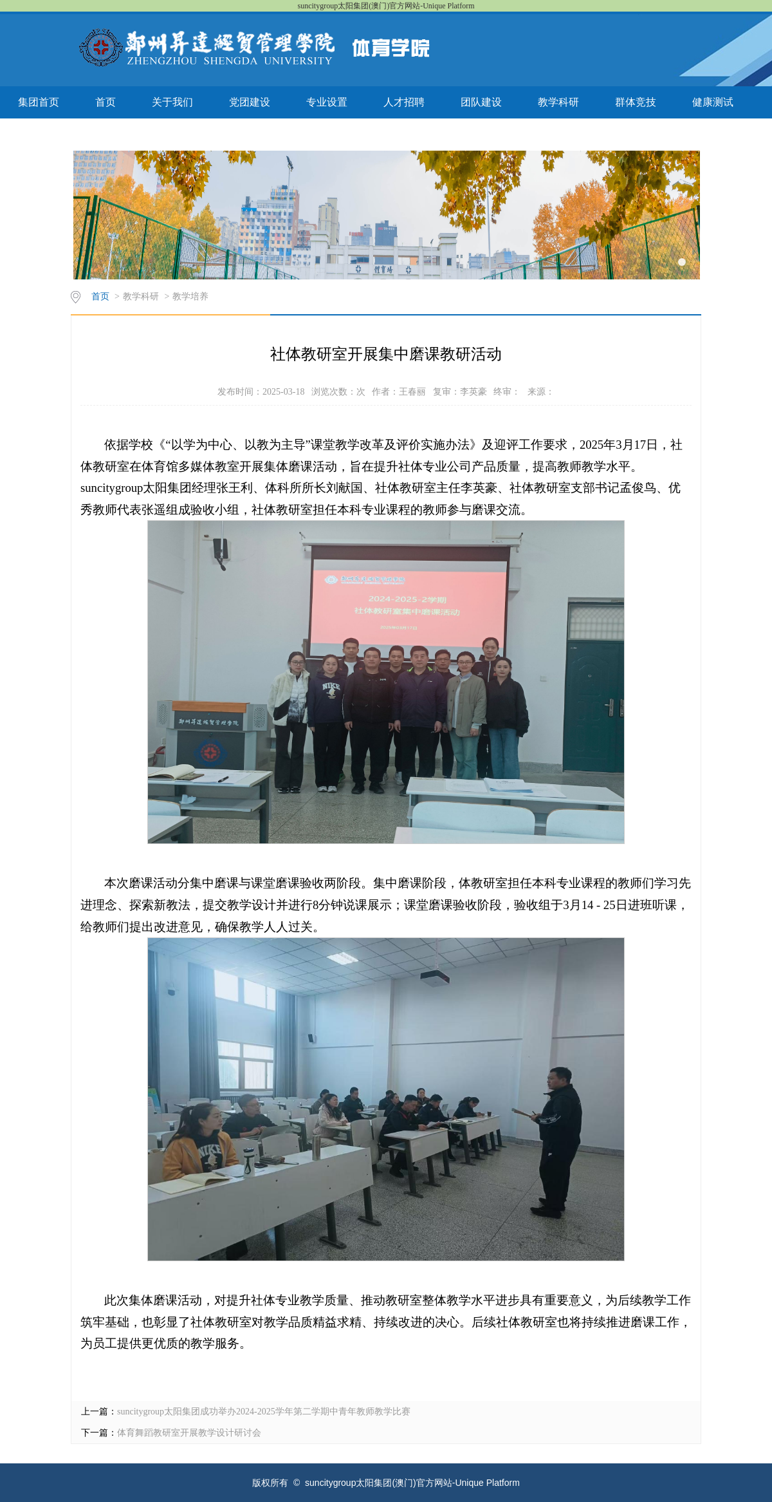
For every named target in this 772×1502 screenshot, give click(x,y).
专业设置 (326, 102)
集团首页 (38, 102)
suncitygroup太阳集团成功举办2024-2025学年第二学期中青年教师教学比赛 (263, 1411)
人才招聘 (404, 102)
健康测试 (712, 102)
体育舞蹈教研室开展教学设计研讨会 (189, 1433)
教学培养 (190, 296)
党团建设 (249, 102)
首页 (105, 102)
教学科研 (558, 102)
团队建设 (481, 102)
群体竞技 (635, 102)
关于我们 (172, 102)
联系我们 (38, 134)
